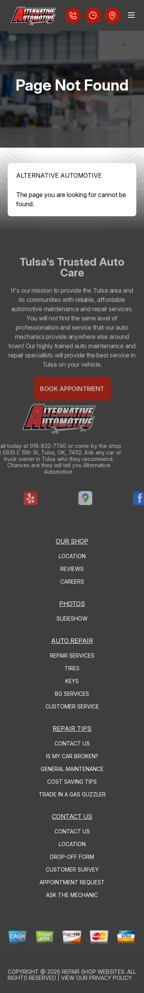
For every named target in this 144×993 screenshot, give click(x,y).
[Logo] (34, 17)
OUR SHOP (72, 541)
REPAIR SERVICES (72, 655)
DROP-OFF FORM (72, 856)
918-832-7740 (38, 446)
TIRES (72, 668)
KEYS (72, 681)
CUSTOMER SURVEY (72, 869)
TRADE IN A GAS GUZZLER (72, 794)
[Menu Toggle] (131, 15)
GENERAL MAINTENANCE (72, 769)
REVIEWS (72, 569)
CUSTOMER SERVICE (72, 706)
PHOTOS (72, 604)
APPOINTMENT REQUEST (72, 882)
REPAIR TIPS (72, 728)
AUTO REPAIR (72, 641)
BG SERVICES (72, 693)
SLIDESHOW (72, 618)
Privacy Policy (110, 977)
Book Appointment (72, 398)
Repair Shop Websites (93, 971)
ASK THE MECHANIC (72, 895)
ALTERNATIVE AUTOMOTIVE (59, 175)
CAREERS (72, 581)
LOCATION (72, 556)
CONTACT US (72, 743)
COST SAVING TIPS (72, 781)
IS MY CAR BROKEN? (72, 756)
